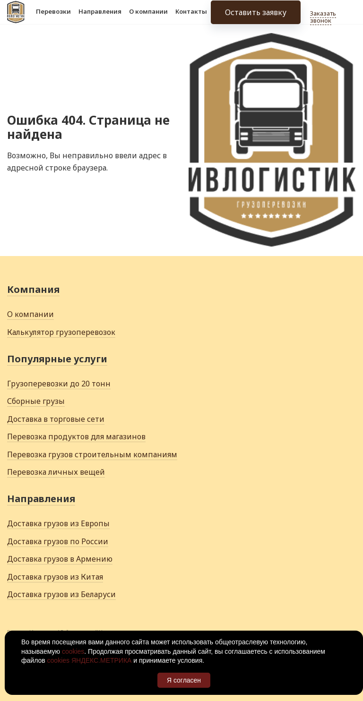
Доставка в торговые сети (55, 419)
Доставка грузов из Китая (55, 577)
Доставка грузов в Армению (59, 559)
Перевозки (53, 18)
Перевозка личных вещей (56, 472)
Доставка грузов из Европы (58, 523)
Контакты (191, 18)
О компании (148, 18)
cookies (73, 651)
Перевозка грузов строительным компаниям (92, 454)
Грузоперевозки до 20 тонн (59, 383)
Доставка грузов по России (57, 541)
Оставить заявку (255, 19)
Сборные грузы (36, 401)
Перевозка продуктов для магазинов (76, 436)
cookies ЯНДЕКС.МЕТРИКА (89, 660)
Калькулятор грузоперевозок (61, 332)
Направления (99, 18)
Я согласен (184, 680)
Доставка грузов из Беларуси (61, 594)
